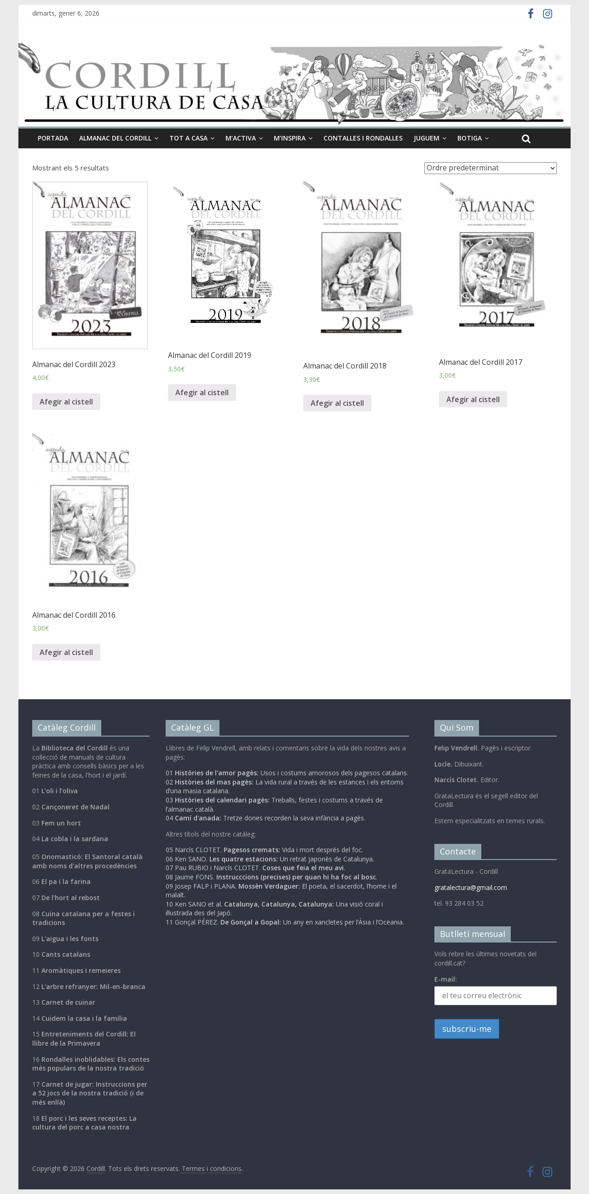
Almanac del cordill (115, 138)
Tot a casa (188, 138)
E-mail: (445, 979)
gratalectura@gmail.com (470, 887)
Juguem (426, 138)
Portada (53, 138)
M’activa (240, 138)
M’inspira (290, 138)
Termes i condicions (211, 1168)
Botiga (469, 138)
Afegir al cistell (66, 402)
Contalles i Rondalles (363, 138)
